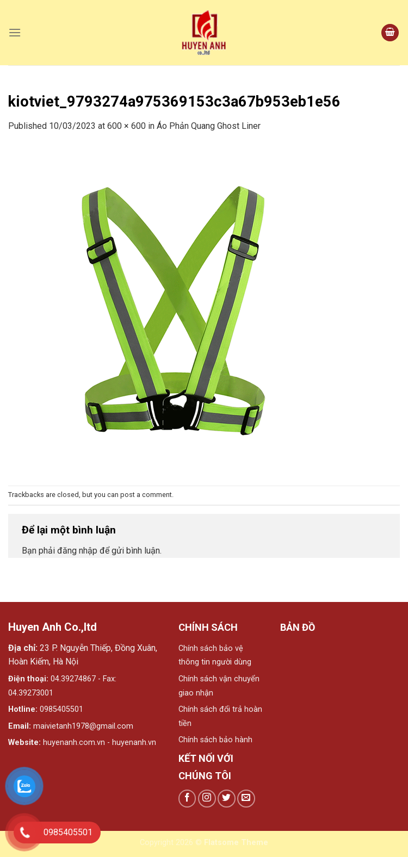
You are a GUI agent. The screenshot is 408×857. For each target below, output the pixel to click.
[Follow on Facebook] (187, 799)
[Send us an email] (246, 799)
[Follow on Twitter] (227, 799)
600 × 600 (126, 126)
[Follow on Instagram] (207, 799)
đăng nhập (77, 550)
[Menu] (14, 32)
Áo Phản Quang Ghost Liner (209, 126)
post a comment (146, 494)
